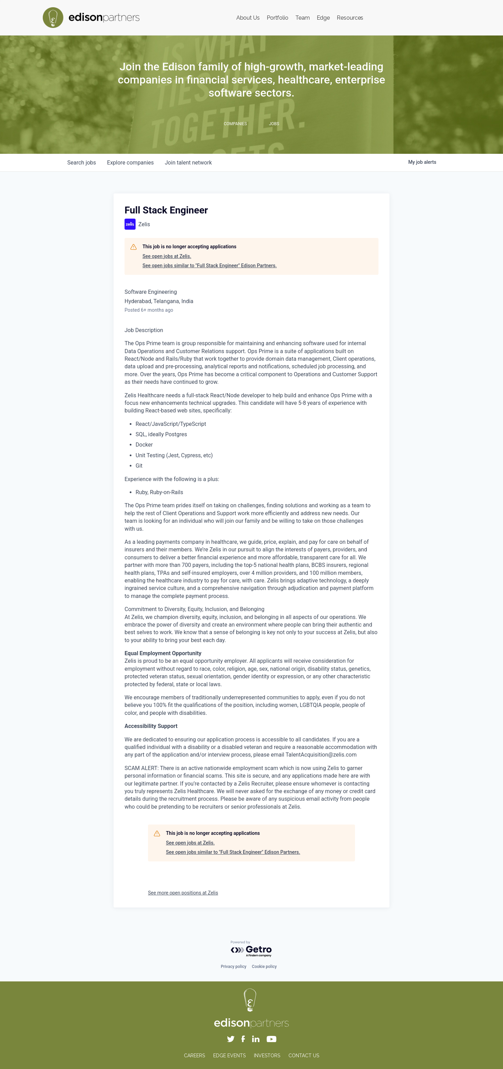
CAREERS (194, 1055)
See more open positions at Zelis (183, 893)
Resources (350, 17)
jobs (81, 162)
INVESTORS (267, 1055)
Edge (323, 17)
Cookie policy (264, 966)
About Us (248, 17)
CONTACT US (303, 1055)
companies (130, 162)
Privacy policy (233, 966)
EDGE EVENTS (229, 1055)
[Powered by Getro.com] (251, 949)
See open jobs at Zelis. (166, 256)
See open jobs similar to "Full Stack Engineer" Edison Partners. (209, 265)
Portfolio (277, 17)
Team (302, 17)
